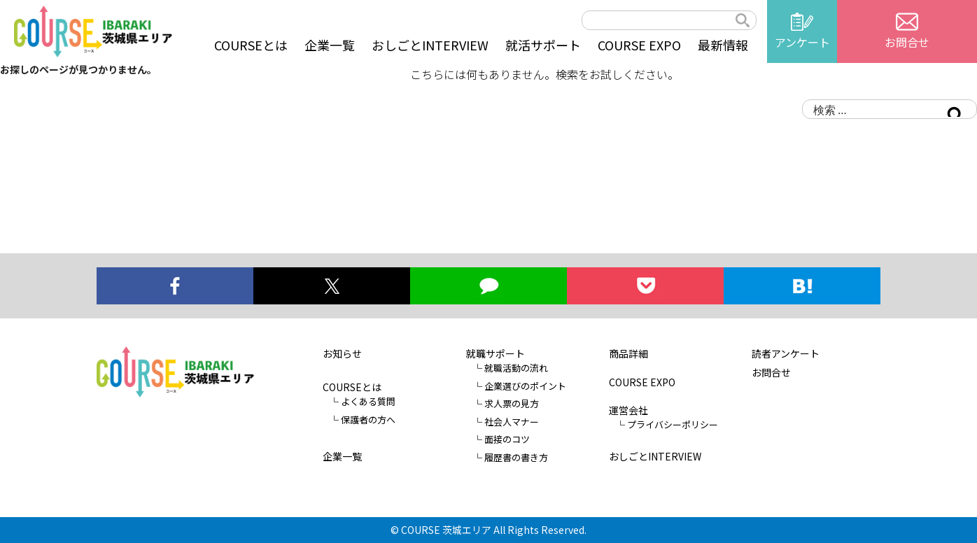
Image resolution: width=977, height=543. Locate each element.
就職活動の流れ (516, 367)
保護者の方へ (368, 419)
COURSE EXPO (639, 45)
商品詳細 (628, 353)
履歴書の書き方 (516, 457)
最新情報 (723, 45)
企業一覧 (329, 45)
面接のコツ (507, 439)
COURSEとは (251, 45)
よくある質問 (368, 401)
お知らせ (342, 353)
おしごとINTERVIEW (430, 45)
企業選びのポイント (525, 386)
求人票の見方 (511, 403)
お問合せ (771, 372)
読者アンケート (786, 353)
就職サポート (495, 353)
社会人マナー (511, 421)
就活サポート (543, 45)
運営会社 (628, 410)
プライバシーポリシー (672, 424)
